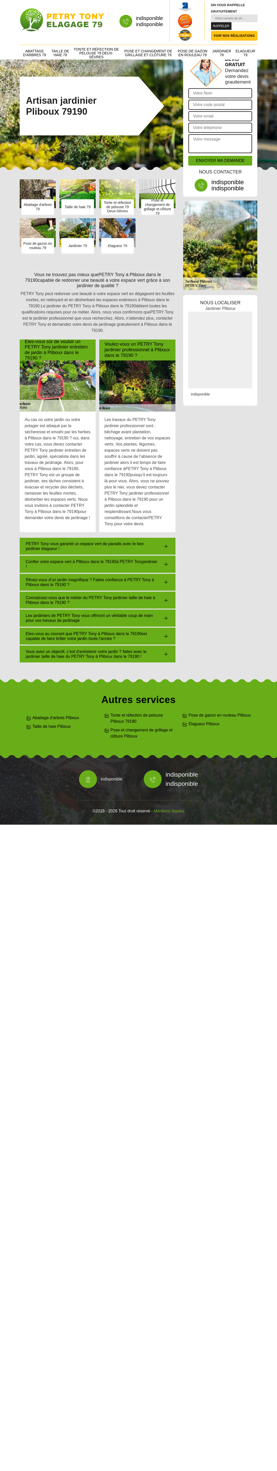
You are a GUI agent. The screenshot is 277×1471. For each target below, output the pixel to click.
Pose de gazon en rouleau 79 (192, 53)
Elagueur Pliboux (204, 724)
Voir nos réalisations (234, 36)
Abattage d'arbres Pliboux (55, 718)
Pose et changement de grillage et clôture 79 (148, 53)
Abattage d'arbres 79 (34, 53)
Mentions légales (169, 811)
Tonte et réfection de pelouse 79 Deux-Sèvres (96, 53)
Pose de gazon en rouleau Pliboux (220, 715)
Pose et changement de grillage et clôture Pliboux (141, 733)
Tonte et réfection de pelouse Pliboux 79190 (136, 718)
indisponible (149, 18)
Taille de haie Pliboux (51, 726)
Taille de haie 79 (60, 53)
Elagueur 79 (245, 53)
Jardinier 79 (221, 53)
